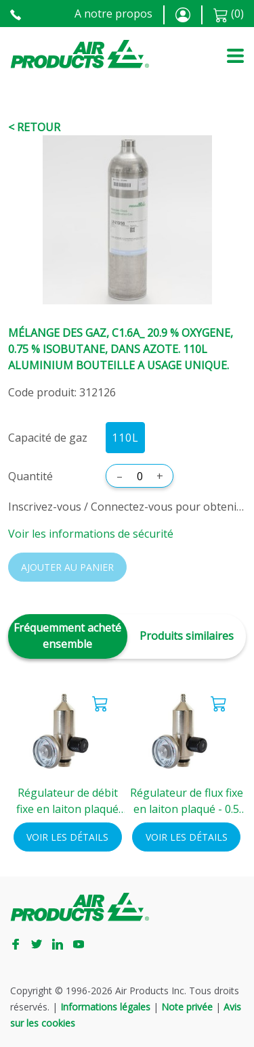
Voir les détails (67, 837)
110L (125, 437)
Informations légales (105, 1006)
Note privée (187, 1006)
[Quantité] (139, 476)
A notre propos (113, 13)
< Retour (34, 127)
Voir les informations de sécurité (90, 533)
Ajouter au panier (67, 567)
